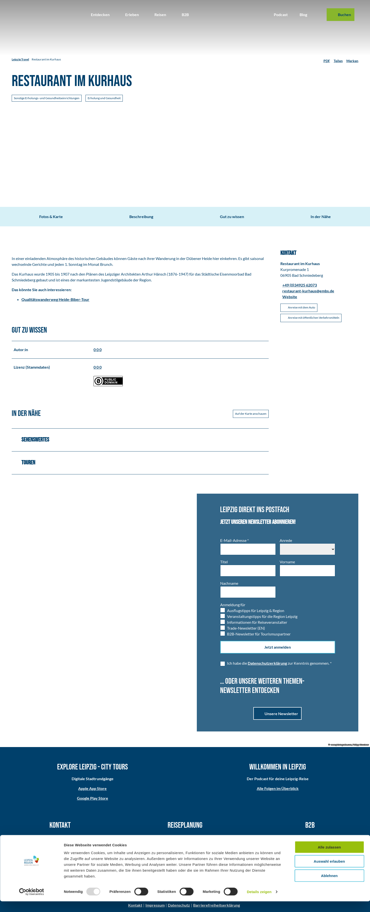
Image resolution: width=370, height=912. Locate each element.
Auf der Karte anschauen (250, 413)
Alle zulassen (329, 857)
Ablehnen (329, 886)
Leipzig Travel (20, 59)
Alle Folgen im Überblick (277, 788)
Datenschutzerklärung (267, 663)
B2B (185, 14)
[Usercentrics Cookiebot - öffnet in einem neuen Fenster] (31, 902)
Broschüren (185, 842)
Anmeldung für (232, 604)
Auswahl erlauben (329, 872)
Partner (310, 837)
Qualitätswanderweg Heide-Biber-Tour (55, 299)
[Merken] (352, 59)
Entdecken (100, 14)
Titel (224, 561)
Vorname (287, 561)
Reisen (160, 14)
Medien (310, 842)
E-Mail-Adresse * (234, 540)
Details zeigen (259, 902)
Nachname (229, 583)
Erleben (132, 14)
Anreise (185, 837)
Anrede (285, 540)
